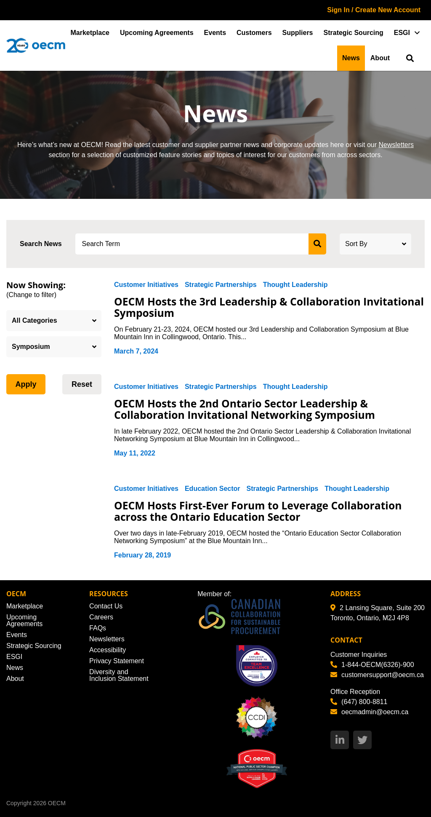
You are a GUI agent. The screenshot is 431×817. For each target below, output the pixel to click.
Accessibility (107, 650)
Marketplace (90, 32)
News (351, 58)
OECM (57, 803)
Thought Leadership (295, 284)
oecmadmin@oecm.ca (369, 711)
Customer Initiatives (146, 284)
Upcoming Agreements (157, 32)
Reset (82, 384)
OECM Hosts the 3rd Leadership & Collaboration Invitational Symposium (239, 307)
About (380, 58)
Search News (41, 243)
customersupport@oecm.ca (377, 674)
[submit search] (317, 243)
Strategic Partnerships (221, 284)
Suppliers (297, 32)
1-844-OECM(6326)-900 (372, 664)
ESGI (402, 32)
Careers (101, 617)
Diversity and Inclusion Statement (119, 675)
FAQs (97, 628)
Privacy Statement (116, 660)
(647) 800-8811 (358, 701)
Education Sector (212, 488)
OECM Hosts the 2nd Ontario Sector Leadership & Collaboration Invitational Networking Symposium (246, 409)
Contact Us (105, 606)
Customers (254, 32)
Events (215, 32)
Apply (25, 384)
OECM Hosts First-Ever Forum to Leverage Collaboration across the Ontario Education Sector (259, 511)
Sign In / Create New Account (373, 9)
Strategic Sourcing (353, 32)
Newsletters (396, 144)
